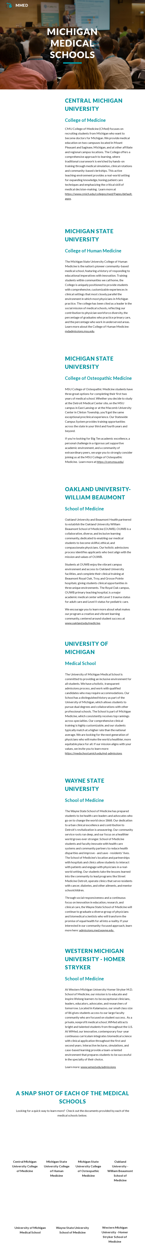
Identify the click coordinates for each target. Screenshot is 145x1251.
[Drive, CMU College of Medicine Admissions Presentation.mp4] (35, 112)
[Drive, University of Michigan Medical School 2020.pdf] (30, 1208)
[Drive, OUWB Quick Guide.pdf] (120, 1142)
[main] (72, 44)
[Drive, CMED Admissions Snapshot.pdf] (25, 1142)
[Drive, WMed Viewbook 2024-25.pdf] (115, 1208)
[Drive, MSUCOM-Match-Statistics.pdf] (88, 1142)
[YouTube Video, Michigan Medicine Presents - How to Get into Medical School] (35, 654)
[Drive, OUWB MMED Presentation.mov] (35, 496)
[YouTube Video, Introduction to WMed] (35, 961)
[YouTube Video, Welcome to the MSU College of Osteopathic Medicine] (35, 366)
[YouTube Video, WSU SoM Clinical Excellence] (35, 791)
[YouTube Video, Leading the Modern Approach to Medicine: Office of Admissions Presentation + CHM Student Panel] (35, 238)
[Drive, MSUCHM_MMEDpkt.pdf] (56, 1142)
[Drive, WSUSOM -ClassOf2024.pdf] (72, 1208)
